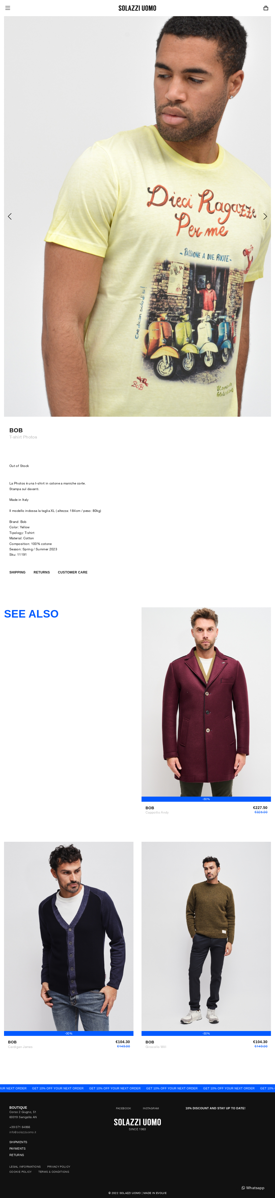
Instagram (151, 1108)
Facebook (123, 1108)
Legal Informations (25, 1166)
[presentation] (9, 216)
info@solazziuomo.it (22, 1132)
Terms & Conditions (53, 1171)
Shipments (18, 1142)
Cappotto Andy (157, 812)
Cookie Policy (20, 1171)
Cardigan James (20, 1047)
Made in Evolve (155, 1193)
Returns (16, 1155)
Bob (16, 430)
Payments (17, 1148)
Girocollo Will (156, 1047)
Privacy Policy (58, 1166)
